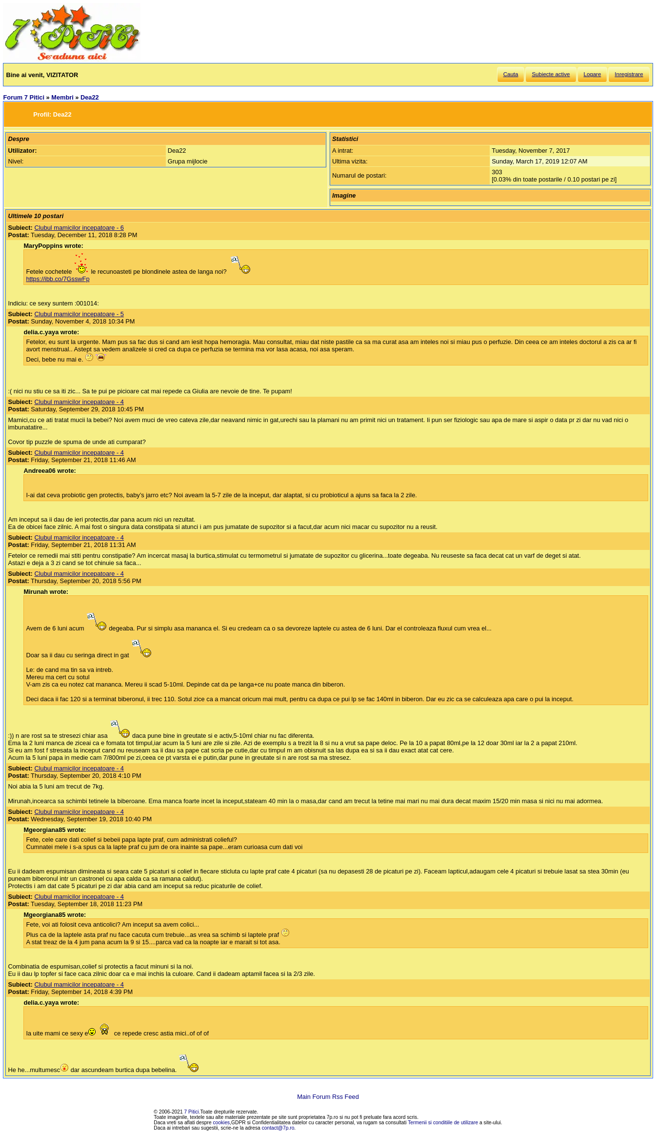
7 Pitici (191, 1112)
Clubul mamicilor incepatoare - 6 (79, 227)
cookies (221, 1122)
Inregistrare (629, 74)
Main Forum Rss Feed (328, 1096)
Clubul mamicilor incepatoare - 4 (79, 401)
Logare (592, 74)
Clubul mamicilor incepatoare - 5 (79, 314)
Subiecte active (551, 74)
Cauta (510, 74)
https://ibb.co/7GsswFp (57, 279)
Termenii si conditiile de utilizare (443, 1122)
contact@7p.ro (278, 1128)
